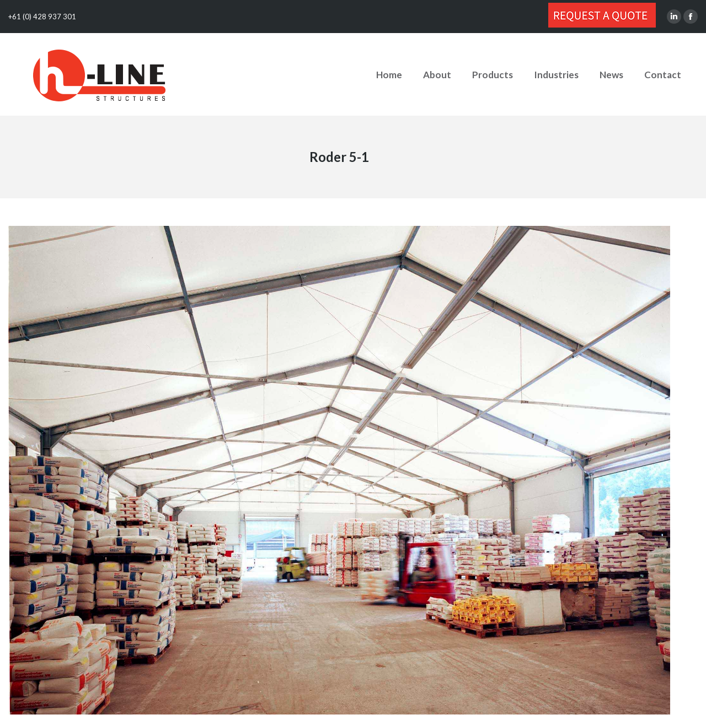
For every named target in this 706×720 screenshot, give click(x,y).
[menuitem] (389, 74)
